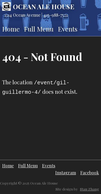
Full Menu (39, 29)
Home (11, 29)
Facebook (89, 172)
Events (67, 29)
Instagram (65, 172)
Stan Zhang (89, 189)
